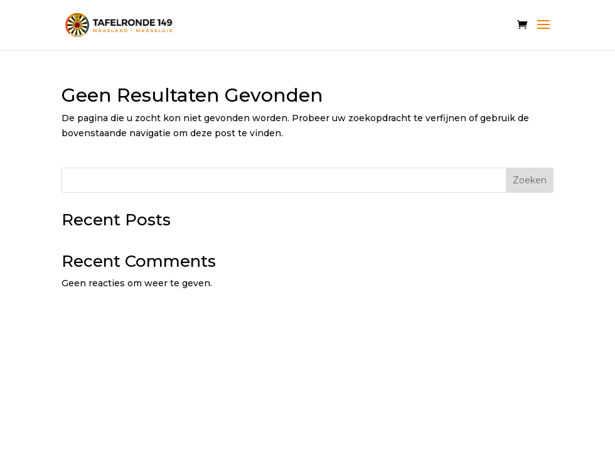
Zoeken (530, 180)
